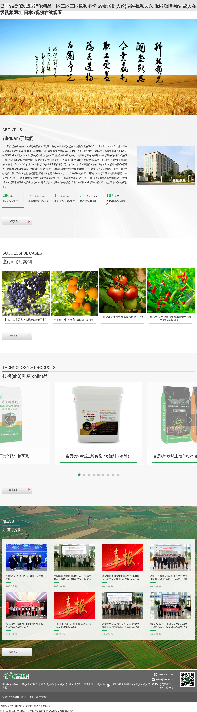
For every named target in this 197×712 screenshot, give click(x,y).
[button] (186, 65)
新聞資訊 (162, 5)
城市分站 (42, 696)
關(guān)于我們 (84, 5)
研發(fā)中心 (108, 5)
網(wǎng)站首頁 (10, 683)
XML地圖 (33, 696)
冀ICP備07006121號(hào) (15, 696)
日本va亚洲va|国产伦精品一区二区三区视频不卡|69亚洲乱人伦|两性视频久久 (38, 710)
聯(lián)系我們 (183, 5)
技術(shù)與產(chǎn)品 (136, 5)
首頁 (64, 5)
